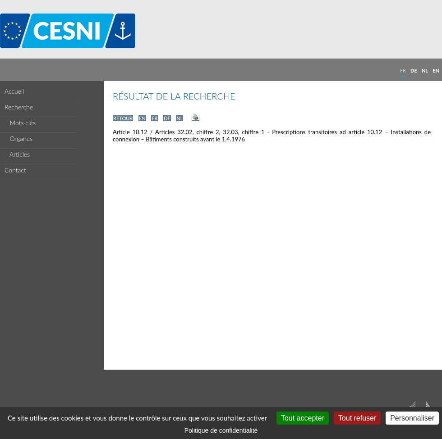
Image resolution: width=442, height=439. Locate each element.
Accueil (14, 91)
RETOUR (123, 118)
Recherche (19, 107)
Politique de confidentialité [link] (221, 430)
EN (436, 70)
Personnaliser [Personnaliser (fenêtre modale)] (412, 418)
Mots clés (20, 123)
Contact (15, 170)
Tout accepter (302, 418)
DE (413, 70)
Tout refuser (357, 418)
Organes (18, 138)
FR (403, 70)
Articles (17, 154)
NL (425, 70)
